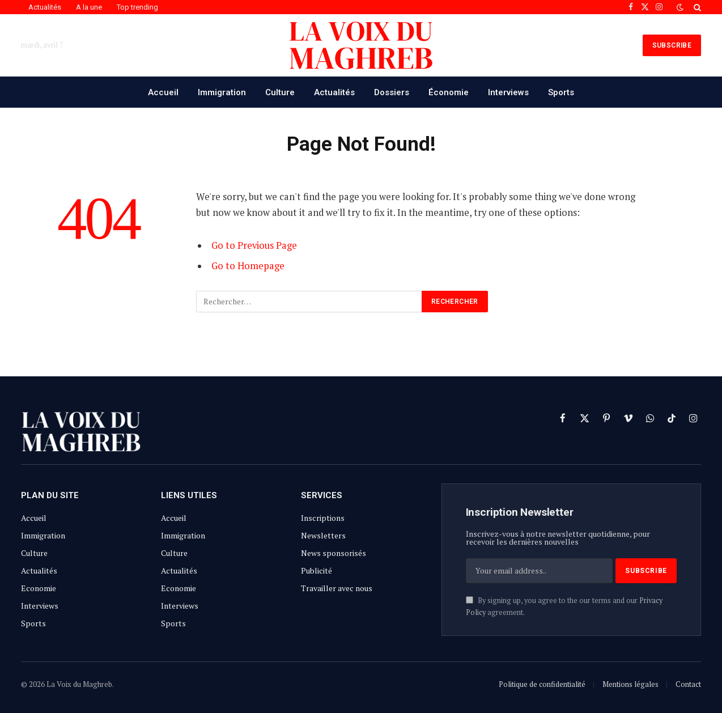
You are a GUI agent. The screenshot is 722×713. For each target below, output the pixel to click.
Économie (448, 92)
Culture (280, 92)
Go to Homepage (247, 266)
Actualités (44, 7)
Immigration (222, 92)
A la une (89, 7)
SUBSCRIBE (671, 45)
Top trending (137, 7)
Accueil (163, 92)
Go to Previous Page (254, 245)
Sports (561, 92)
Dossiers (391, 92)
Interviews (508, 92)
